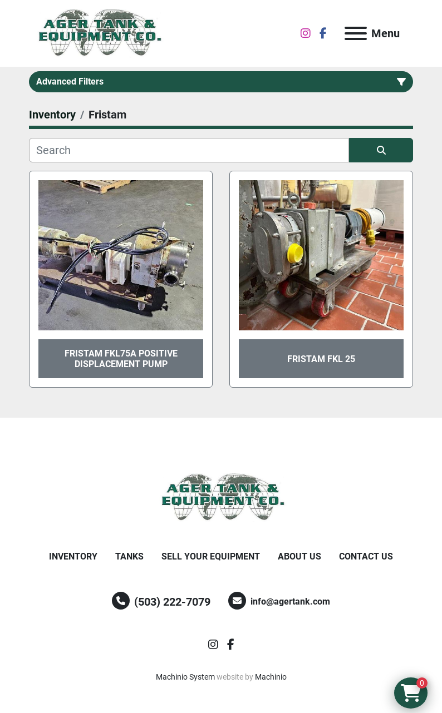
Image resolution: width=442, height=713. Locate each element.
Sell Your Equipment (210, 556)
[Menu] (356, 33)
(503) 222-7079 (172, 601)
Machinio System (185, 676)
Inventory (73, 556)
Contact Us (366, 556)
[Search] (189, 150)
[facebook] (323, 33)
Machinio (271, 676)
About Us (299, 556)
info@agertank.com (290, 601)
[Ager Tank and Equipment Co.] (221, 497)
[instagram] (306, 33)
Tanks (129, 556)
